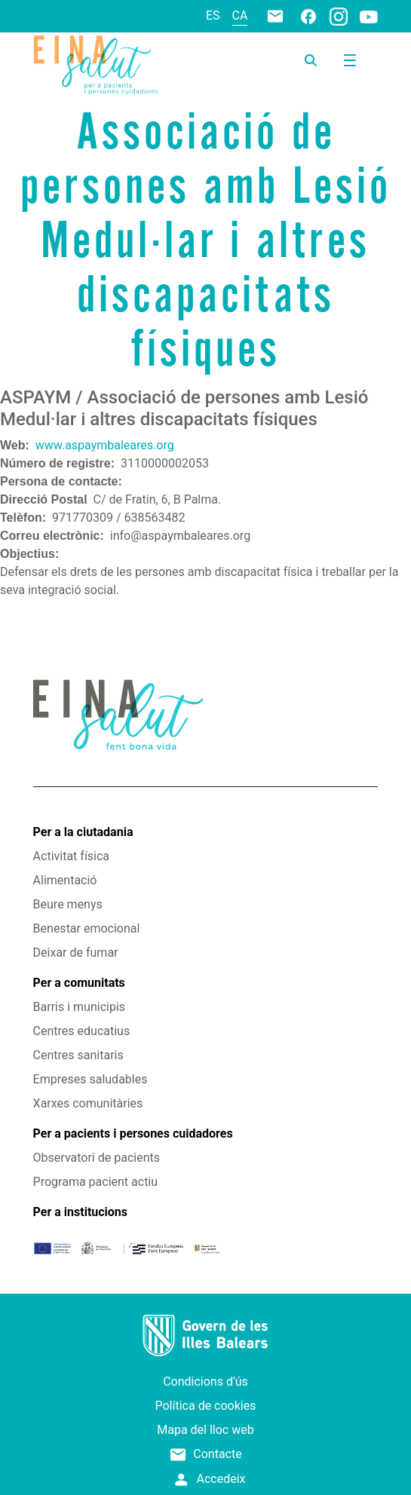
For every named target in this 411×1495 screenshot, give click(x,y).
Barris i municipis (79, 1007)
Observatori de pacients (96, 1157)
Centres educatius (81, 1031)
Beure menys (68, 904)
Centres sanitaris (78, 1055)
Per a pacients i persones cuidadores (133, 1133)
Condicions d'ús (205, 1381)
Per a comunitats (79, 983)
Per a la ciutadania (83, 832)
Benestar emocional (86, 928)
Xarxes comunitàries (88, 1103)
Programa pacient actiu (95, 1182)
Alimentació (65, 880)
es (213, 15)
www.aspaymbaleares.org (104, 445)
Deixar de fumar (75, 952)
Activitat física (71, 856)
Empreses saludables (90, 1079)
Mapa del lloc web (205, 1430)
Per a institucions (80, 1212)
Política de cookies (205, 1405)
